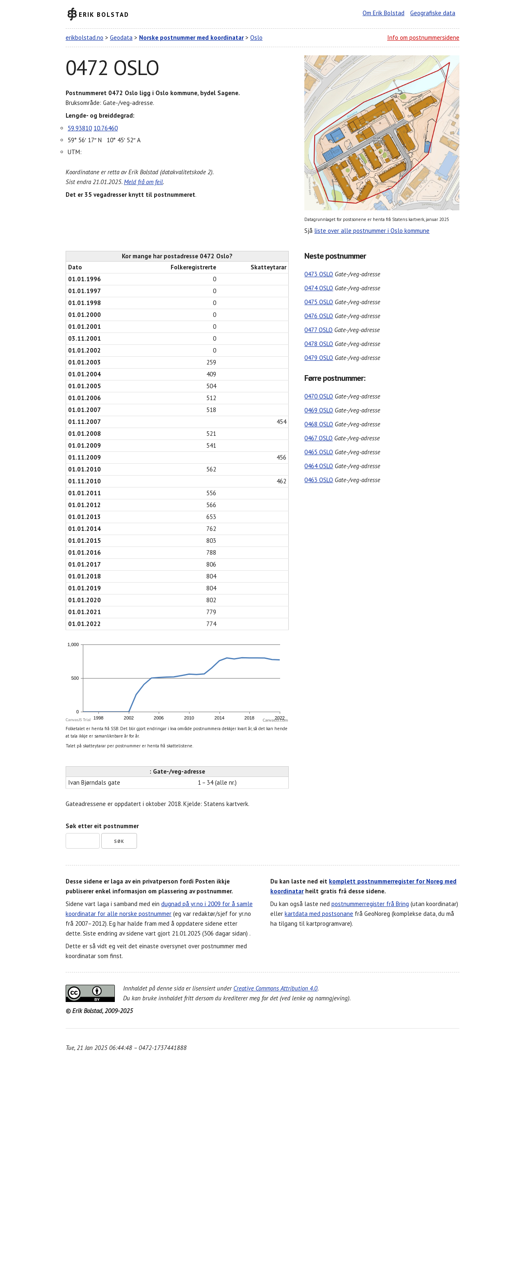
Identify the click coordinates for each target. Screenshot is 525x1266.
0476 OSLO (318, 316)
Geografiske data (432, 13)
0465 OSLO (318, 452)
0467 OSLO (318, 438)
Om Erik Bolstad (383, 13)
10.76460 (106, 128)
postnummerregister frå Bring (370, 904)
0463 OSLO (318, 480)
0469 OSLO (318, 410)
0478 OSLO (318, 344)
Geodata (121, 37)
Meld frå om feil (143, 182)
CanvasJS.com (275, 720)
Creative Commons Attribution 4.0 (275, 988)
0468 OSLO (318, 424)
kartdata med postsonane (319, 914)
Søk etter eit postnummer (102, 826)
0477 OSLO (318, 330)
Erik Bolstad (104, 14)
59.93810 (80, 128)
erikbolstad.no (84, 37)
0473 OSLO (318, 274)
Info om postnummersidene (423, 37)
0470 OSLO (318, 396)
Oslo (256, 37)
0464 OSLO (318, 466)
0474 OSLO (318, 288)
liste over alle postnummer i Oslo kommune (371, 231)
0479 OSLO (318, 358)
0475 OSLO (318, 302)
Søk (119, 841)
